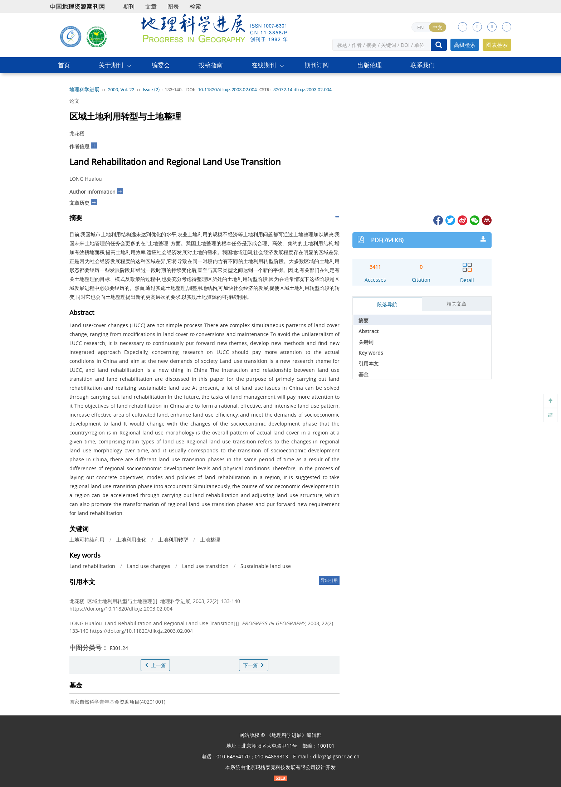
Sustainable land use (265, 566)
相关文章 (457, 303)
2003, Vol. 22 (121, 90)
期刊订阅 (316, 65)
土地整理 (210, 539)
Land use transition (205, 566)
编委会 (161, 65)
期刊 (129, 6)
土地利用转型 (173, 539)
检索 (195, 6)
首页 (64, 65)
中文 (438, 27)
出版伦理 (369, 65)
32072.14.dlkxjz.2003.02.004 (302, 90)
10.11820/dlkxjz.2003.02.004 (227, 90)
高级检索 (464, 44)
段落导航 (387, 304)
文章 (151, 6)
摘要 (363, 320)
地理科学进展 (84, 90)
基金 (363, 374)
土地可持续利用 (86, 539)
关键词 (366, 342)
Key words (370, 352)
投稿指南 (211, 65)
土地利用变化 (131, 539)
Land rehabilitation (92, 566)
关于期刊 (111, 65)
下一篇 (253, 665)
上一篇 (155, 665)
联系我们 (422, 65)
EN (420, 27)
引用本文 (368, 363)
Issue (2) (151, 90)
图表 (173, 6)
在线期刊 (264, 65)
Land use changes (148, 566)
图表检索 (497, 44)
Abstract (368, 331)
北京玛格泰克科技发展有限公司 (280, 767)
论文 (74, 100)
